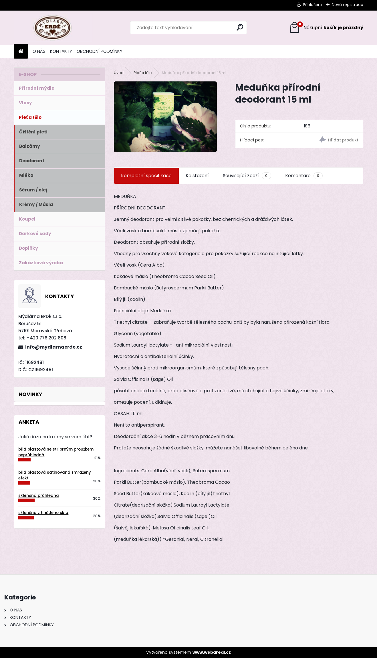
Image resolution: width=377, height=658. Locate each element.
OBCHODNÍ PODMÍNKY (99, 51)
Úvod (119, 72)
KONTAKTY (61, 51)
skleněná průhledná (38, 495)
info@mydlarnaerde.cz (53, 347)
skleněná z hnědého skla (43, 512)
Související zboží (247, 175)
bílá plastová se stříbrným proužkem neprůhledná (56, 452)
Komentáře (304, 175)
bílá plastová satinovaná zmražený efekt (54, 475)
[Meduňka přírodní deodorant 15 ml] (165, 116)
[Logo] (53, 27)
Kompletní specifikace (146, 175)
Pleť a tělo (143, 72)
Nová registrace (347, 4)
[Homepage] (21, 51)
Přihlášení (312, 4)
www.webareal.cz (212, 652)
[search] (240, 27)
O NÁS (39, 51)
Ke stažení (197, 175)
